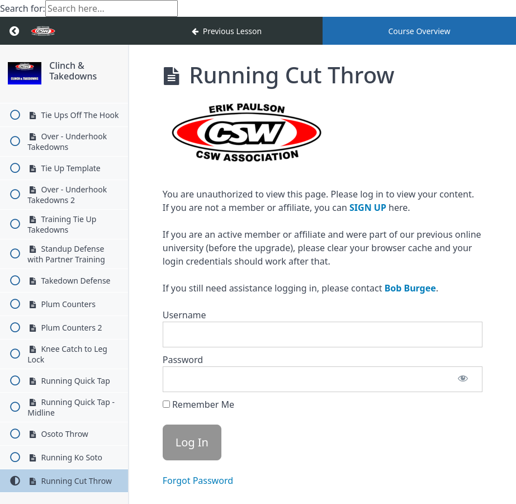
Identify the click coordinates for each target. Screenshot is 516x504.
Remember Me (198, 404)
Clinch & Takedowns (73, 70)
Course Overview (419, 31)
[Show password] (462, 379)
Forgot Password (198, 480)
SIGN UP (367, 207)
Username (184, 315)
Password (183, 360)
